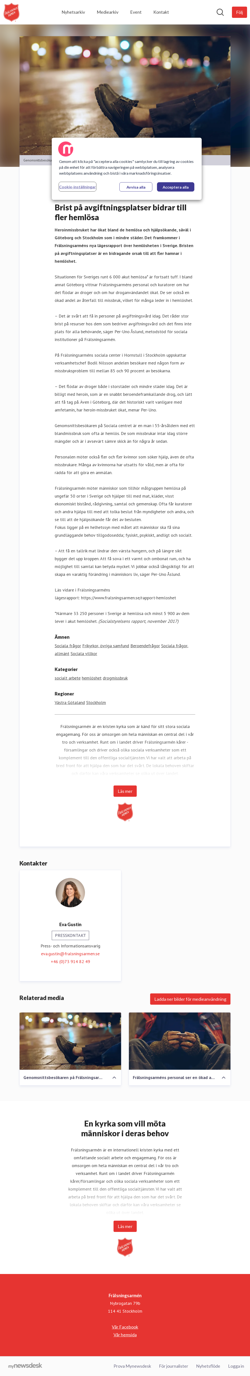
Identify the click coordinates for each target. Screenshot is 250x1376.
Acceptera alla (176, 187)
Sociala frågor (68, 645)
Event (136, 12)
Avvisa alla (136, 187)
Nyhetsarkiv (73, 12)
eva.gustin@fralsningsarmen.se (70, 953)
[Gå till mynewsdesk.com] (25, 1366)
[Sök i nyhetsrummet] (220, 12)
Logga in (236, 1366)
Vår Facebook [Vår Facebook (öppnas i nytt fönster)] (125, 1327)
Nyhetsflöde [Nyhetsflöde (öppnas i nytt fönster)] (208, 1366)
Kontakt (161, 12)
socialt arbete (68, 678)
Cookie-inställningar (77, 186)
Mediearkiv (107, 12)
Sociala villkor (84, 653)
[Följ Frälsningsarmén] (239, 12)
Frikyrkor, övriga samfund (105, 645)
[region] (127, 169)
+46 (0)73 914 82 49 (70, 961)
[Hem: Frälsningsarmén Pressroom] (11, 12)
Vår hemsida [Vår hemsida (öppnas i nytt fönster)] (125, 1334)
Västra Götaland (70, 702)
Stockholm (96, 702)
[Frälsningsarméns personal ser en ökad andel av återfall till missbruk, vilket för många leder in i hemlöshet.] (179, 1041)
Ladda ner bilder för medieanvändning (190, 999)
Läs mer (125, 791)
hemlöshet (92, 678)
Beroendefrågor (145, 645)
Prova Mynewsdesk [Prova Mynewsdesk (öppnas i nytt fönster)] (132, 1366)
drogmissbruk (115, 678)
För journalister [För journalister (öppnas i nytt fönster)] (173, 1366)
